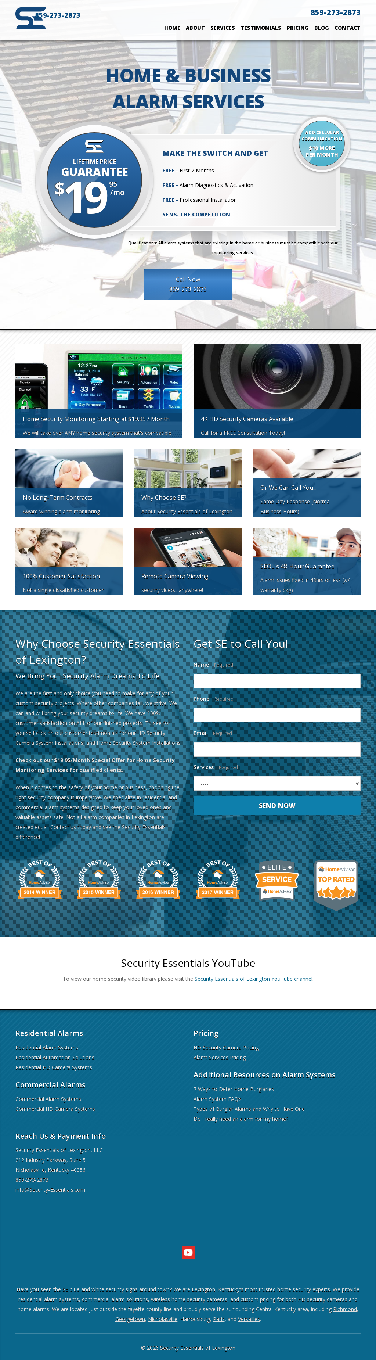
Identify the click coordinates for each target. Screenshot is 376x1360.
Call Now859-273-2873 (175, 284)
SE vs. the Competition (196, 214)
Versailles (249, 1319)
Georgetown (130, 1319)
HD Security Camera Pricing (226, 1047)
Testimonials (261, 27)
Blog (321, 27)
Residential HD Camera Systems (53, 1067)
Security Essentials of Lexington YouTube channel (253, 978)
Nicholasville (162, 1319)
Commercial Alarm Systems (48, 1098)
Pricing (298, 27)
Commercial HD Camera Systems (55, 1108)
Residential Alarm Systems (46, 1047)
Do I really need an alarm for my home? (241, 1118)
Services (222, 27)
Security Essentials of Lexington (197, 1347)
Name (213, 664)
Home (172, 27)
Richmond (345, 1309)
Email (213, 732)
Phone (214, 698)
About (195, 27)
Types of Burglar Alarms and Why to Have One (249, 1108)
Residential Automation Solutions (54, 1057)
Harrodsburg (195, 1319)
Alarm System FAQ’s (218, 1098)
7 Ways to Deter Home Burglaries (234, 1089)
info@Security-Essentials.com (50, 1189)
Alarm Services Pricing (220, 1057)
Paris (219, 1319)
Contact (348, 27)
